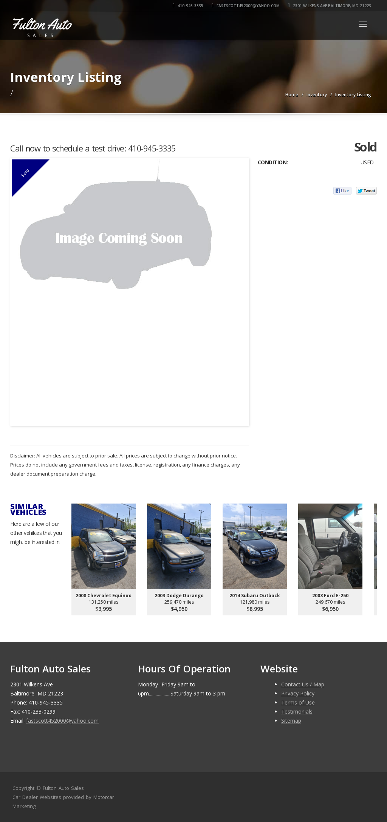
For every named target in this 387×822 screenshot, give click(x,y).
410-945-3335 (188, 5)
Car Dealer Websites (36, 797)
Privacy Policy (297, 693)
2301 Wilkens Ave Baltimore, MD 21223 (329, 5)
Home (291, 94)
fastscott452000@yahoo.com (246, 5)
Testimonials (297, 711)
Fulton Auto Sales (63, 788)
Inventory (317, 94)
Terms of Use (298, 702)
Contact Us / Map (302, 684)
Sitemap (291, 720)
